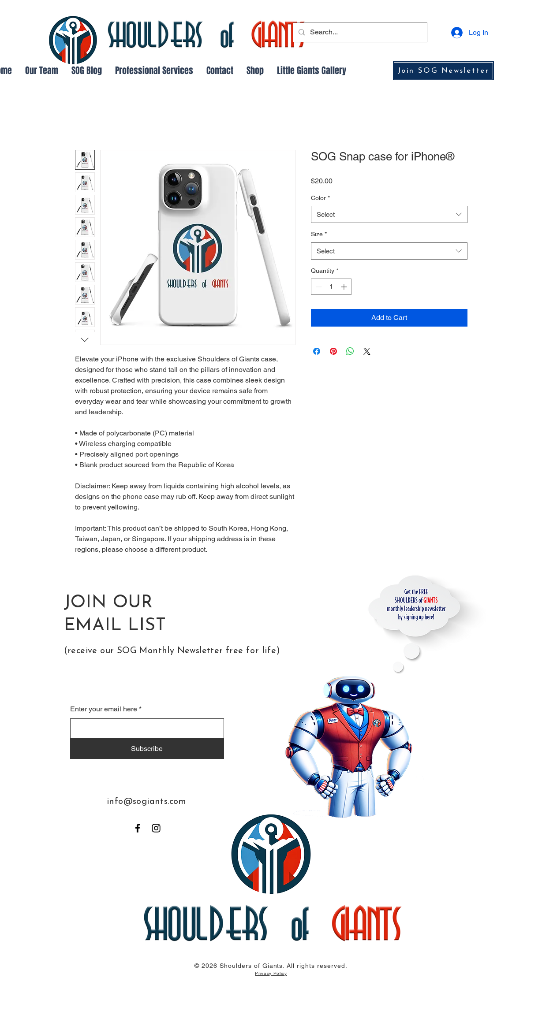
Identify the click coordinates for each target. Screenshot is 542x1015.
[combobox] (389, 214)
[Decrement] (317, 286)
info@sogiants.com (147, 801)
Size (319, 234)
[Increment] (344, 286)
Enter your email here (103, 709)
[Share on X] (367, 351)
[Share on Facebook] (316, 351)
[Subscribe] (147, 749)
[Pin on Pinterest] (333, 351)
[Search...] (359, 32)
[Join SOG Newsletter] (443, 71)
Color (320, 197)
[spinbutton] (331, 286)
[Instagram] (156, 828)
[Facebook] (137, 828)
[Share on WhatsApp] (350, 351)
